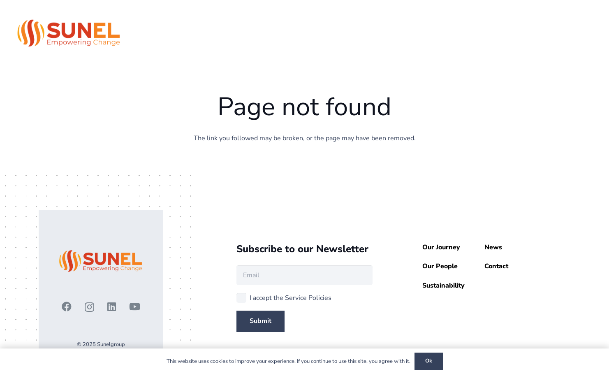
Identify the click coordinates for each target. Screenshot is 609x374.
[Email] (304, 275)
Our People (440, 266)
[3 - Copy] (69, 33)
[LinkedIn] (111, 306)
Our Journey (441, 247)
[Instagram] (89, 307)
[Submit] (260, 321)
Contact (496, 266)
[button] (559, 33)
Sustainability (443, 285)
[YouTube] (134, 306)
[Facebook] (67, 306)
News (493, 247)
